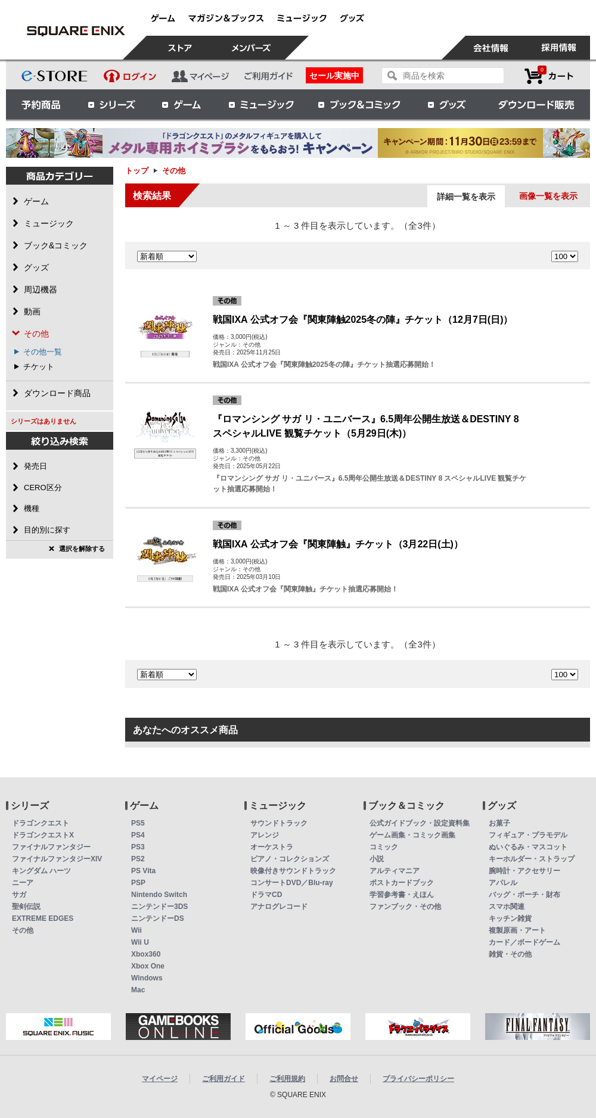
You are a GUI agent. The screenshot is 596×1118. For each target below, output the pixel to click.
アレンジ (264, 835)
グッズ (447, 104)
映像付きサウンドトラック (293, 871)
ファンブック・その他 (405, 906)
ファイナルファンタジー (51, 847)
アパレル (503, 883)
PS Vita (143, 871)
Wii (136, 930)
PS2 (138, 859)
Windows (147, 978)
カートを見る (549, 76)
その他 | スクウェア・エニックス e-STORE (75, 31)
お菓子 (499, 823)
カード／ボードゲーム (524, 942)
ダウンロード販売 (536, 104)
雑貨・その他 (510, 954)
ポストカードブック (402, 883)
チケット (38, 366)
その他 (22, 930)
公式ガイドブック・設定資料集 (420, 823)
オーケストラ (271, 847)
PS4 (138, 835)
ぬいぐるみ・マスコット (528, 847)
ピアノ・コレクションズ (289, 859)
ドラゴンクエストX (43, 835)
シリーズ (111, 104)
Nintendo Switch (159, 894)
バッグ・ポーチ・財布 (524, 894)
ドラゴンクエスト (40, 823)
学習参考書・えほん (402, 894)
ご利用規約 (287, 1079)
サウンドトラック (279, 823)
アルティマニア (395, 871)
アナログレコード (279, 906)
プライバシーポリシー (418, 1079)
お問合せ (344, 1079)
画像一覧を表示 (548, 196)
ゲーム (182, 104)
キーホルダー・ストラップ (532, 859)
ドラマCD (266, 894)
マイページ (160, 1079)
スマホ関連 (506, 906)
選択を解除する (82, 548)
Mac (138, 990)
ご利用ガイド (223, 1079)
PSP (138, 883)
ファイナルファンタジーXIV (57, 859)
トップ (136, 170)
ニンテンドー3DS (159, 906)
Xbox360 (145, 954)
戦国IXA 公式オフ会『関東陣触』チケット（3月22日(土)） (338, 544)
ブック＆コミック (358, 104)
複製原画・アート (517, 930)
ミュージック (261, 104)
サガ (19, 894)
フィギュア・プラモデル (528, 835)
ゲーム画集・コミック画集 (412, 835)
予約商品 (41, 104)
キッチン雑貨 (510, 918)
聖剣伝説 (26, 906)
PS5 (138, 823)
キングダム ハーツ (41, 871)
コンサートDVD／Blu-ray (291, 883)
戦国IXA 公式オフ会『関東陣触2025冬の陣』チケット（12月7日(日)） (363, 319)
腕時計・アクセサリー (524, 871)
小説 (377, 859)
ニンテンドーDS (157, 918)
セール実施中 (334, 75)
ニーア (22, 883)
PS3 (138, 847)
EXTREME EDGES (42, 918)
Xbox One (147, 966)
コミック (384, 847)
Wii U (140, 942)
